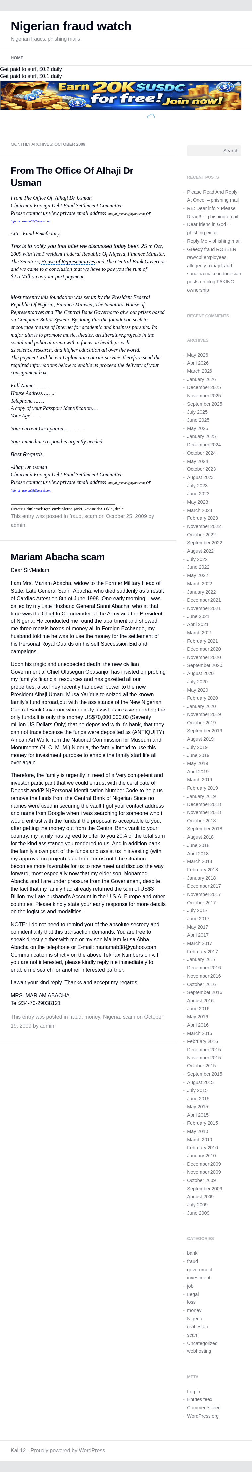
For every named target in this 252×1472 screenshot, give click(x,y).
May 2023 (197, 502)
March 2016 (199, 1033)
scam (90, 516)
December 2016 (204, 967)
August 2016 (200, 1000)
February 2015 (202, 1123)
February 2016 (202, 1041)
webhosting (199, 1351)
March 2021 (199, 632)
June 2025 (198, 420)
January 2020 (201, 706)
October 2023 (201, 469)
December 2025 (204, 387)
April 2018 (198, 853)
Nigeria (111, 1017)
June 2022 (198, 567)
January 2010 (201, 1155)
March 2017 (199, 943)
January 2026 (201, 379)
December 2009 (204, 1164)
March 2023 (199, 510)
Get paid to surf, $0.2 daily (31, 69)
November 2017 (204, 894)
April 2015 (198, 1115)
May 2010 (197, 1131)
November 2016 (204, 976)
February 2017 (202, 951)
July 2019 (197, 747)
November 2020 (204, 657)
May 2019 (197, 763)
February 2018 (202, 869)
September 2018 (204, 828)
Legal (193, 1294)
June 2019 (198, 755)
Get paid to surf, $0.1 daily (31, 76)
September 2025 (204, 404)
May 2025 (197, 428)
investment (198, 1277)
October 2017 (201, 902)
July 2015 (197, 1090)
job (190, 1286)
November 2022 (204, 526)
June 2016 (198, 1008)
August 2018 (200, 837)
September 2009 (204, 1188)
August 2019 (200, 739)
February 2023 (202, 518)
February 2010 (202, 1147)
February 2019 (202, 788)
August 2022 (200, 551)
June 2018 (198, 845)
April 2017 (198, 935)
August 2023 (200, 477)
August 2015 (200, 1082)
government (199, 1269)
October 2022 (201, 534)
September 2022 (204, 542)
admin (18, 525)
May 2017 (197, 927)
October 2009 (201, 1180)
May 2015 (197, 1106)
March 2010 (199, 1139)
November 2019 (204, 714)
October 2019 (201, 722)
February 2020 (202, 698)
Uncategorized (202, 1343)
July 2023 (197, 485)
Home (17, 57)
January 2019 (201, 796)
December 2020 (204, 649)
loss (191, 1302)
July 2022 (197, 559)
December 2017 (204, 886)
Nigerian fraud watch (71, 26)
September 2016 (204, 992)
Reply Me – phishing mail (213, 241)
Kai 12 (18, 1450)
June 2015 (198, 1098)
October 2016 (201, 984)
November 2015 (204, 1057)
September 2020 (204, 665)
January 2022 (201, 592)
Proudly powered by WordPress (68, 1450)
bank (192, 1253)
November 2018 (204, 812)
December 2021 (204, 600)
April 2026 (198, 363)
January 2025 (201, 436)
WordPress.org (203, 1416)
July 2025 (197, 412)
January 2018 (201, 878)
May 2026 (197, 355)
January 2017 (201, 959)
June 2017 (198, 918)
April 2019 (198, 771)
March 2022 (199, 583)
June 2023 (198, 493)
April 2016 (198, 1025)
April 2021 (198, 624)
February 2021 (202, 641)
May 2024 (197, 461)
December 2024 (204, 444)
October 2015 (201, 1065)
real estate (198, 1326)
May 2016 (197, 1016)
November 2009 (204, 1172)
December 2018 (204, 804)
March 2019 (199, 779)
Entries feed (199, 1399)
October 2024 (201, 453)
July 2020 (197, 681)
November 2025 (204, 395)
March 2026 (199, 371)
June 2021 (198, 616)
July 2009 (197, 1204)
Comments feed (204, 1407)
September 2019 (204, 730)
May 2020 (197, 690)
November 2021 (204, 608)
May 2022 (197, 575)
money (92, 1017)
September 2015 (204, 1074)
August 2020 (200, 673)
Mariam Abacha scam (58, 557)
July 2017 (197, 910)
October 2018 (201, 820)
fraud (75, 516)
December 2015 (204, 1049)
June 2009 (198, 1213)
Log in (193, 1391)
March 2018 (199, 861)
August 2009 (200, 1196)
